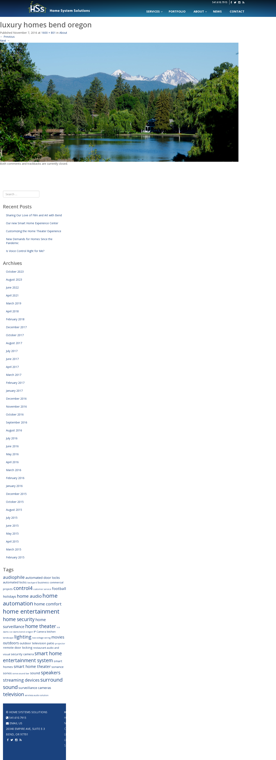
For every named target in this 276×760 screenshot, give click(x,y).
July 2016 (11, 438)
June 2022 (12, 287)
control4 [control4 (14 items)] (23, 588)
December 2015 (16, 494)
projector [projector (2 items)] (60, 643)
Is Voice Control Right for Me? (25, 251)
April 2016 (12, 462)
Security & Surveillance (81, 745)
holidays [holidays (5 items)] (9, 596)
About (63, 33)
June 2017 (12, 359)
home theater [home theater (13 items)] (40, 626)
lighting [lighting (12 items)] (22, 637)
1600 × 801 (48, 33)
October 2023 (15, 271)
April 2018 (12, 311)
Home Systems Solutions (59, 7)
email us (14, 723)
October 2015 (15, 502)
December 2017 (16, 327)
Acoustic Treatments (205, 740)
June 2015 (12, 525)
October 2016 (15, 414)
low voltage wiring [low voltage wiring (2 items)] (41, 637)
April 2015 (12, 541)
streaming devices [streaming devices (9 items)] (21, 680)
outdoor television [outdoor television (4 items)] (33, 643)
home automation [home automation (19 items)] (30, 599)
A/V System (197, 729)
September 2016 (16, 422)
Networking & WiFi (77, 723)
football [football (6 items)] (59, 588)
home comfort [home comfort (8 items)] (48, 604)
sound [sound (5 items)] (35, 673)
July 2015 (11, 517)
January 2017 (14, 391)
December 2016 (16, 398)
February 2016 (15, 478)
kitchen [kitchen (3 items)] (51, 631)
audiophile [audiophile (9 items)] (14, 577)
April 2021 (12, 295)
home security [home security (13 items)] (19, 619)
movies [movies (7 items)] (57, 637)
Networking (199, 723)
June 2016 (12, 446)
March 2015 (13, 549)
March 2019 (13, 303)
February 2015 (15, 557)
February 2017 (15, 383)
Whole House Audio (120, 718)
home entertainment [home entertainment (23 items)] (31, 611)
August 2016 (14, 430)
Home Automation (78, 712)
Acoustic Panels (160, 734)
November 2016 (16, 406)
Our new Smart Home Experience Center (32, 223)
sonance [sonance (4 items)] (57, 667)
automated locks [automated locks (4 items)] (15, 582)
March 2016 (13, 470)
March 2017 (13, 375)
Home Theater (159, 712)
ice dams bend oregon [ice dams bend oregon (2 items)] (21, 631)
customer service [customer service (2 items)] (42, 589)
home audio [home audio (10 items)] (29, 596)
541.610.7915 (219, 2)
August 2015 (14, 510)
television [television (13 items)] (13, 694)
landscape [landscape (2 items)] (8, 637)
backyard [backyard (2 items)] (32, 582)
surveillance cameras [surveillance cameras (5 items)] (34, 687)
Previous (7, 36)
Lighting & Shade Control (83, 740)
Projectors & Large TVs (164, 718)
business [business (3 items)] (43, 582)
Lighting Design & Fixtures (83, 734)
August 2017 (14, 343)
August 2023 (14, 279)
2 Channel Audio (118, 734)
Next (5, 40)
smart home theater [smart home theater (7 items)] (32, 666)
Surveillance (199, 745)
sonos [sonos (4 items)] (7, 673)
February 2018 (15, 319)
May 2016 (12, 454)
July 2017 (11, 351)
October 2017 (15, 335)
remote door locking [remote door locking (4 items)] (17, 647)
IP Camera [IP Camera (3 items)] (40, 631)
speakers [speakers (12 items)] (50, 672)
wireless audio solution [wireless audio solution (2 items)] (36, 695)
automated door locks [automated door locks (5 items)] (42, 577)
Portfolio (198, 712)
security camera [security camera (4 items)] (22, 654)
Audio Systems (117, 712)
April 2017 (12, 367)
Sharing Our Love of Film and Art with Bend (34, 215)
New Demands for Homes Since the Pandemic (29, 241)
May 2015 (12, 533)
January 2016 (14, 486)
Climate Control (76, 729)
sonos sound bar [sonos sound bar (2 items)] (21, 673)
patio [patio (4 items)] (50, 643)
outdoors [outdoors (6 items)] (11, 642)
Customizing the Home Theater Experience (33, 231)
